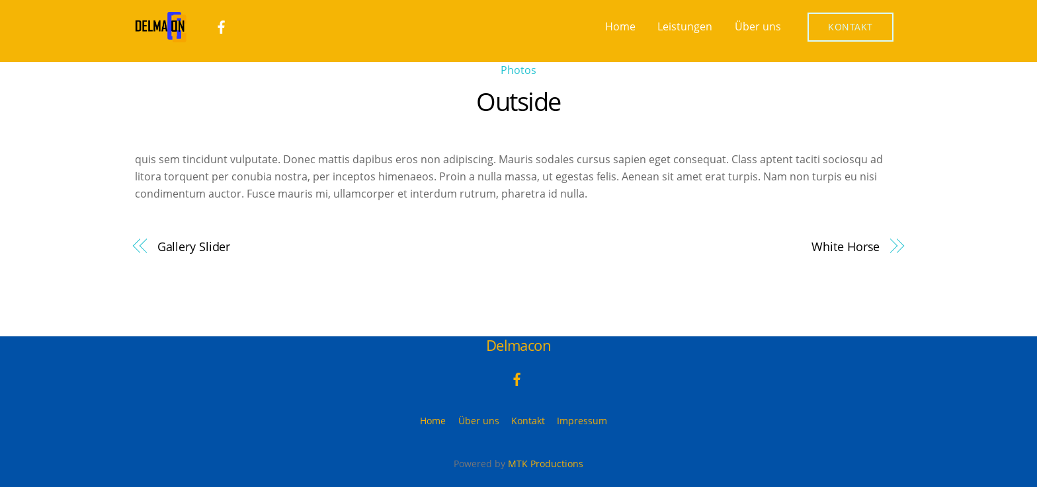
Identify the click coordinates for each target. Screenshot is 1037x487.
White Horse (845, 246)
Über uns (758, 26)
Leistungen (684, 26)
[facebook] (221, 26)
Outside (518, 101)
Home (620, 26)
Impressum (582, 420)
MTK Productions (545, 463)
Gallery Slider (194, 246)
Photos (518, 70)
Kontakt (850, 26)
